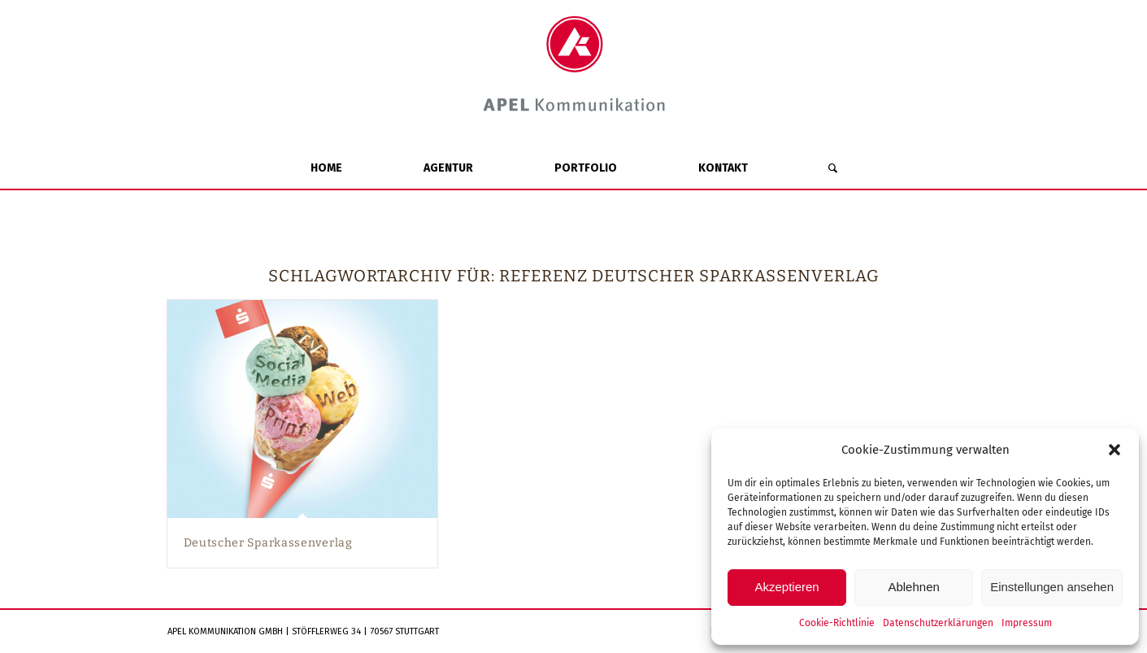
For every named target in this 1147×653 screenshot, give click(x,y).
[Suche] (833, 168)
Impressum (1026, 623)
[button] (1114, 450)
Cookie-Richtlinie (837, 623)
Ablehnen (913, 587)
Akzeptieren (786, 587)
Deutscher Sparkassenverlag (268, 543)
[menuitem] (326, 168)
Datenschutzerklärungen (938, 623)
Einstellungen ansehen (1052, 587)
